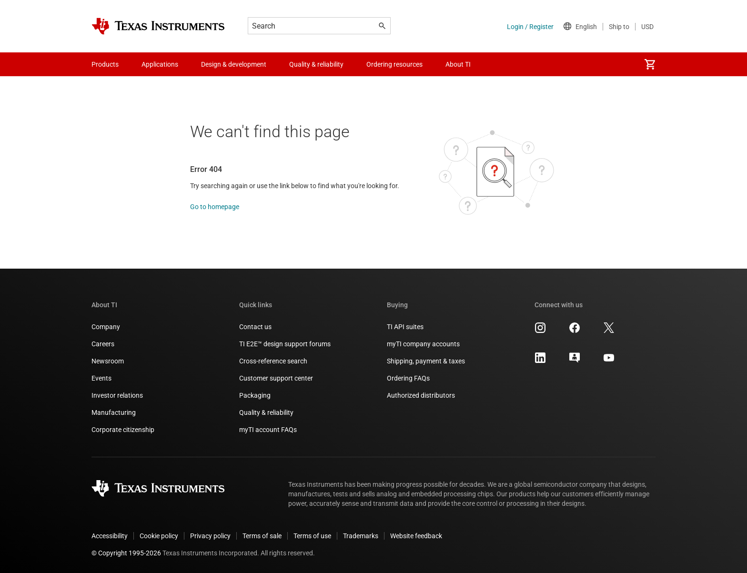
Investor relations (117, 395)
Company (105, 327)
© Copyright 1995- (126, 553)
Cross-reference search (273, 361)
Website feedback (416, 536)
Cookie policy (159, 536)
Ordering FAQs (408, 378)
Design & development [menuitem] (233, 64)
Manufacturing (113, 412)
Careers (102, 344)
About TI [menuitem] (458, 64)
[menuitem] (650, 64)
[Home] (158, 26)
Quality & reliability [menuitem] (316, 64)
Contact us (255, 327)
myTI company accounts (423, 344)
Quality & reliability (266, 412)
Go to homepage (214, 207)
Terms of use (312, 536)
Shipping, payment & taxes (426, 361)
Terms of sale (262, 536)
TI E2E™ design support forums (285, 344)
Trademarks (360, 536)
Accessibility (109, 536)
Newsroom (107, 361)
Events (101, 378)
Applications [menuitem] (159, 64)
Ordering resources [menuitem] (394, 64)
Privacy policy (210, 536)
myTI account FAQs (268, 429)
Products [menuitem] (105, 64)
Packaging (255, 395)
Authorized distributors (421, 395)
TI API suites (405, 327)
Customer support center (276, 378)
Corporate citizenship (122, 429)
